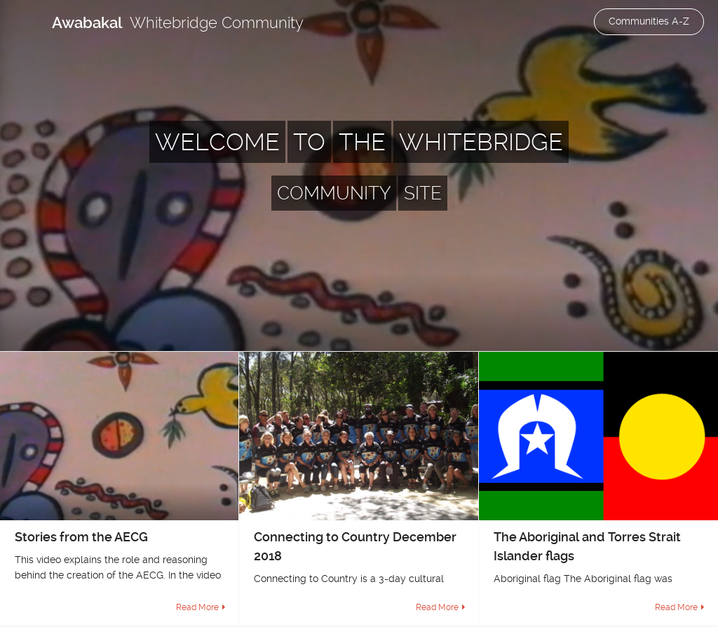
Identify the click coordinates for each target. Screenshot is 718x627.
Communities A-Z (649, 21)
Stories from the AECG (81, 536)
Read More (197, 607)
